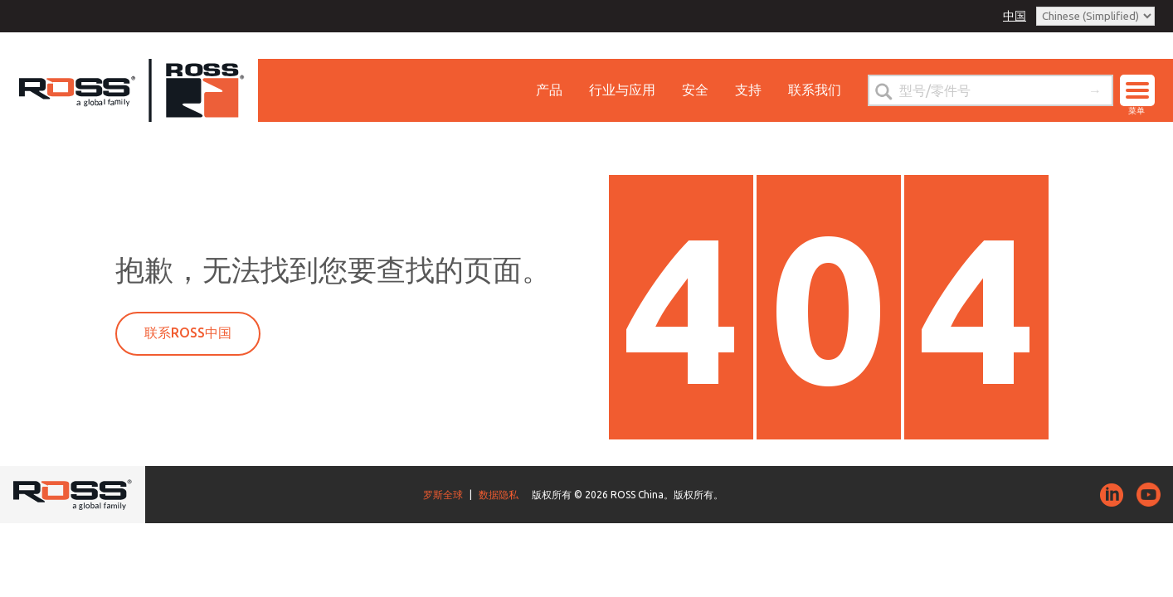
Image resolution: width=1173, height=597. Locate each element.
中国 (1014, 15)
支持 (748, 89)
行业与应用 (622, 89)
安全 (695, 89)
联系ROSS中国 (187, 332)
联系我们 (814, 89)
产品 (549, 89)
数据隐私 (498, 494)
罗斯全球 (443, 494)
